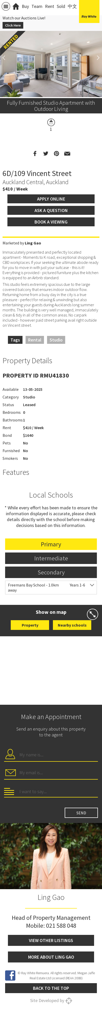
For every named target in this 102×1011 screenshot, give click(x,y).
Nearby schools (72, 625)
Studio (56, 340)
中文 (72, 6)
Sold (61, 6)
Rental (34, 340)
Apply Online (51, 199)
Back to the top (51, 988)
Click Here (13, 25)
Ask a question (51, 210)
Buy (25, 6)
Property (30, 625)
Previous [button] (6, 58)
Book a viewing (51, 222)
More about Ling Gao (51, 957)
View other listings (51, 940)
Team (36, 6)
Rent (49, 6)
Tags (15, 340)
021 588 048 (61, 926)
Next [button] (95, 58)
